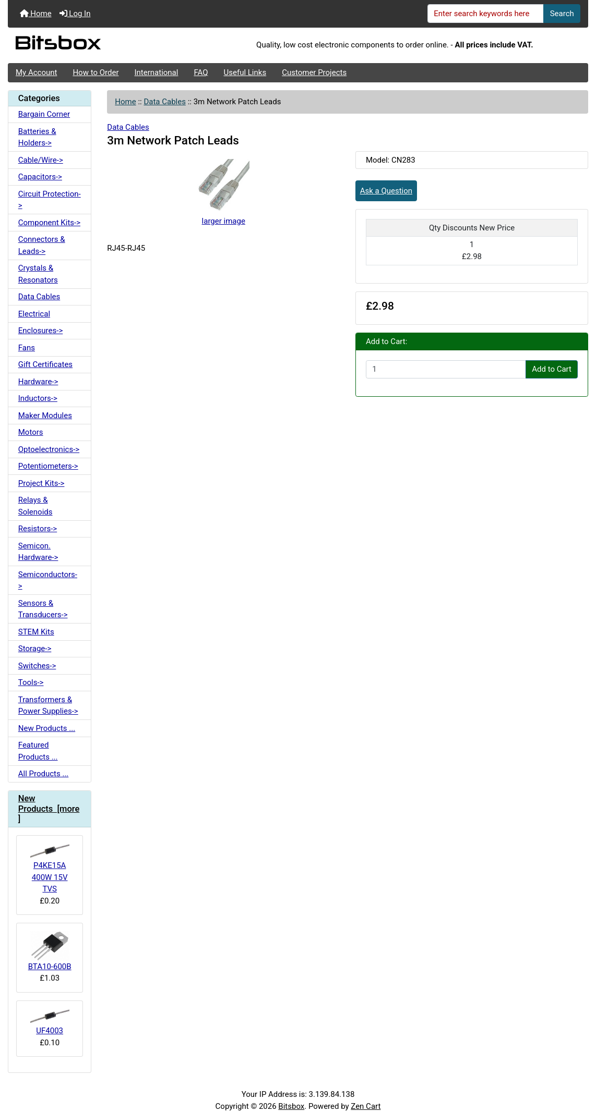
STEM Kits (36, 632)
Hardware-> (38, 381)
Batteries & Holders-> (37, 137)
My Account (36, 72)
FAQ (201, 72)
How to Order (95, 72)
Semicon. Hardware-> (38, 552)
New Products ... (46, 728)
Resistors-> (37, 528)
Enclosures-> (40, 330)
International (156, 72)
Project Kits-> (41, 483)
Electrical (34, 314)
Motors (30, 432)
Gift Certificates (45, 364)
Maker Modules (45, 415)
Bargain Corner (44, 114)
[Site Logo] (105, 45)
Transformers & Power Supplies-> (48, 705)
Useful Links (245, 72)
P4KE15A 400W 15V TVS (49, 869)
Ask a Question (386, 190)
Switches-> (37, 665)
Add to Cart (551, 369)
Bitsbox (291, 1106)
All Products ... (43, 773)
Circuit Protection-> (49, 200)
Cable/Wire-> (40, 160)
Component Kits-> (49, 222)
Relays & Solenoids (35, 506)
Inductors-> (37, 398)
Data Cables (164, 101)
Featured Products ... (38, 751)
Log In (75, 13)
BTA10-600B (49, 951)
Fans (26, 347)
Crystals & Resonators (38, 274)
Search (562, 13)
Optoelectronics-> (48, 449)
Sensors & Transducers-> (43, 609)
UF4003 (49, 1022)
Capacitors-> (40, 176)
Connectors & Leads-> (41, 245)
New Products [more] (49, 808)
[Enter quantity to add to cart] (446, 369)
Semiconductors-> (47, 580)
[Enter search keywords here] (485, 13)
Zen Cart (365, 1106)
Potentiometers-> (48, 466)
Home (36, 13)
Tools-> (31, 682)
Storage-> (35, 648)
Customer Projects (314, 72)
